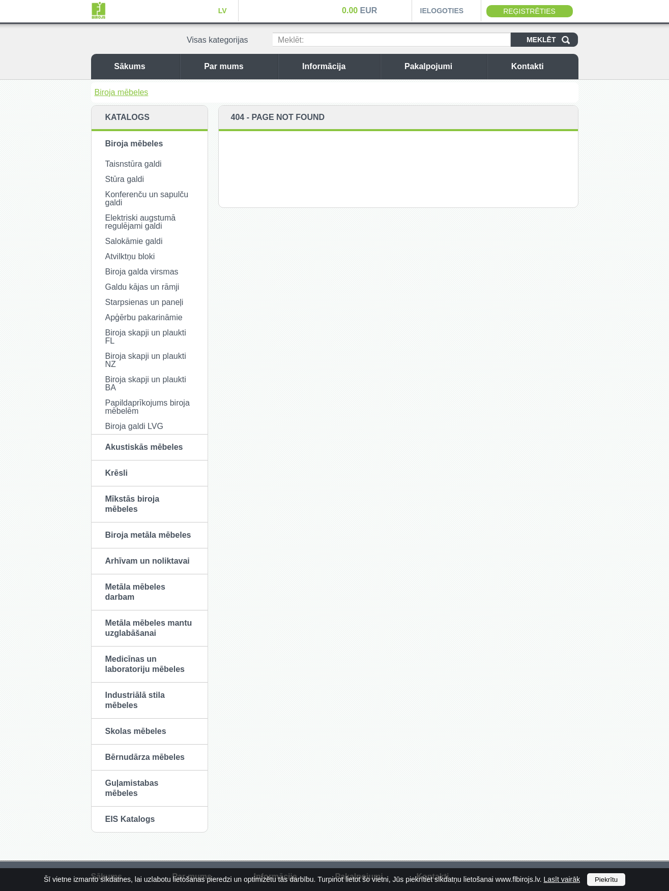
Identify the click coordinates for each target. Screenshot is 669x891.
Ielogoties (442, 11)
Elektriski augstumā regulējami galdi (140, 221)
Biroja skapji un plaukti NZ (145, 360)
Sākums (144, 66)
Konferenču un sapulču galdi (147, 198)
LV (222, 11)
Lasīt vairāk (561, 879)
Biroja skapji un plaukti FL (145, 336)
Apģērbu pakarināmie (144, 317)
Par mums (238, 66)
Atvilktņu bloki (130, 256)
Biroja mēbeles (122, 92)
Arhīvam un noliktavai (147, 561)
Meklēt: (291, 40)
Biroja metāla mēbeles (148, 535)
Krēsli (116, 473)
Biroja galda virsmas (142, 271)
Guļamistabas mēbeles (132, 788)
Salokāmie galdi (134, 241)
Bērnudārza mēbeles (145, 757)
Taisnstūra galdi (133, 164)
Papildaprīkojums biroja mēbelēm (147, 406)
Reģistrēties (529, 11)
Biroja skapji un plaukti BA (145, 383)
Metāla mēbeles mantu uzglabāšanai (148, 628)
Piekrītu (606, 879)
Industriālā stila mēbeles (135, 700)
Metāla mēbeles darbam (135, 591)
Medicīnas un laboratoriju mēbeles (145, 664)
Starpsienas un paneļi (144, 302)
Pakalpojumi (443, 66)
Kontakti (542, 66)
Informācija (338, 66)
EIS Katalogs (130, 819)
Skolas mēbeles (135, 731)
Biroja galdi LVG (134, 426)
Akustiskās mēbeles (144, 447)
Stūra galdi (124, 179)
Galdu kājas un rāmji (142, 287)
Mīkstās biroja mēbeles (132, 504)
